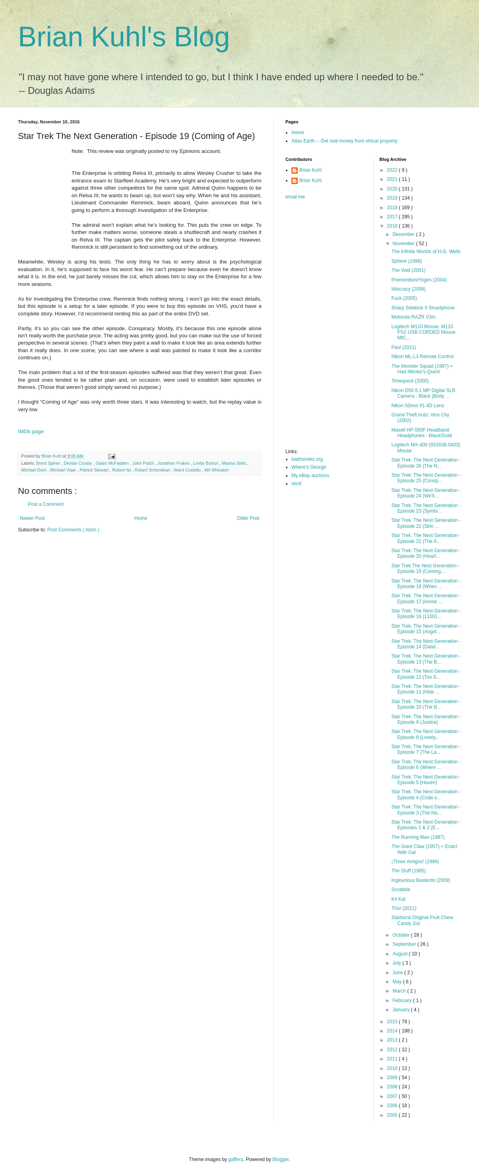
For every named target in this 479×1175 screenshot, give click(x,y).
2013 (393, 1040)
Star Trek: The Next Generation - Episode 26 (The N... (426, 462)
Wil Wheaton (216, 470)
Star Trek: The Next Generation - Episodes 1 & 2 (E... (426, 824)
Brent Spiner (48, 463)
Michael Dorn (34, 470)
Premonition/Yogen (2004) (419, 280)
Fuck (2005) (404, 298)
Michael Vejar (63, 470)
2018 (393, 207)
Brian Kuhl (310, 170)
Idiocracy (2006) (408, 289)
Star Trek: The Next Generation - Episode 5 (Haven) (426, 779)
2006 (393, 1105)
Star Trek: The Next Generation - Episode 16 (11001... (426, 613)
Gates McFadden (113, 463)
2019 (393, 198)
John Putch (143, 463)
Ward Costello (188, 470)
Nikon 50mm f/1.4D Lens (417, 405)
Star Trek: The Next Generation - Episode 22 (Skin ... (426, 523)
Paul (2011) (403, 347)
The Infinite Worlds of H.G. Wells (426, 251)
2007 (393, 1096)
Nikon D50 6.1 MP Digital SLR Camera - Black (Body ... (423, 393)
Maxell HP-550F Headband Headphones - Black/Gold (421, 432)
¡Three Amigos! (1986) (415, 861)
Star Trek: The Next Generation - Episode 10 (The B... (426, 704)
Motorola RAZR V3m (413, 317)
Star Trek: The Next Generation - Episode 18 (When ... (426, 583)
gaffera (235, 1159)
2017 (393, 217)
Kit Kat (398, 899)
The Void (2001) (408, 270)
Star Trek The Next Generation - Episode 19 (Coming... (425, 568)
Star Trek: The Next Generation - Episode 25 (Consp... (426, 477)
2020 (393, 189)
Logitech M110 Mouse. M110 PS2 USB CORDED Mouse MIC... (423, 332)
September (404, 944)
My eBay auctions (310, 475)
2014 (393, 1031)
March (399, 991)
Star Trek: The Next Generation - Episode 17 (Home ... (426, 598)
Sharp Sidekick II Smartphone (423, 308)
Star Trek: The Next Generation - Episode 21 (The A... (426, 538)
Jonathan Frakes (174, 463)
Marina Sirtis (234, 463)
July (397, 963)
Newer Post (32, 518)
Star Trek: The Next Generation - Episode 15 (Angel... (426, 628)
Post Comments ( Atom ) (73, 530)
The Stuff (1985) (408, 871)
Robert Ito (122, 470)
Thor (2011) (403, 908)
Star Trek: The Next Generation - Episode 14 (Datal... (426, 644)
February (402, 1000)
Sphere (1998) (406, 261)
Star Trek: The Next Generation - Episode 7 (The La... (426, 749)
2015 (393, 1021)
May (397, 982)
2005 (393, 1115)
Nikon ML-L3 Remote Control (422, 356)
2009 (393, 1077)
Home (141, 518)
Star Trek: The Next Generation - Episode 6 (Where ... (426, 764)
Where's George (308, 467)
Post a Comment (45, 504)
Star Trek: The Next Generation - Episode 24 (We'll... (426, 493)
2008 (393, 1087)
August (400, 954)
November (404, 243)
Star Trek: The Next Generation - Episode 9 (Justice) (426, 719)
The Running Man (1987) (417, 837)
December (404, 234)
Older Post (248, 518)
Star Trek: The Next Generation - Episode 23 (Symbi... (426, 508)
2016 (393, 226)
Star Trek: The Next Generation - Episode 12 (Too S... (426, 674)
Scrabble (400, 889)
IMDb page (31, 431)
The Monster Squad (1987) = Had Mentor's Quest (422, 368)
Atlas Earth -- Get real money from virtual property (344, 141)
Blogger (281, 1159)
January (401, 1010)
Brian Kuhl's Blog (124, 36)
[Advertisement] (317, 326)
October (401, 935)
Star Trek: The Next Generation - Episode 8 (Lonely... (426, 734)
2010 (393, 1068)
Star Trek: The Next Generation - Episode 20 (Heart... (426, 553)
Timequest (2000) (410, 381)
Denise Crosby (78, 463)
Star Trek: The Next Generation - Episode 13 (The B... (426, 658)
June (398, 972)
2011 (393, 1059)
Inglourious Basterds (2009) (420, 880)
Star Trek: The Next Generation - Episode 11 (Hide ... (426, 689)
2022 (393, 170)
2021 (393, 179)
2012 (393, 1049)
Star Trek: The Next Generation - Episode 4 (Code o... (426, 794)
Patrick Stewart (94, 470)
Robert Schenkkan (153, 470)
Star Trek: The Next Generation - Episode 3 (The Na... (426, 809)
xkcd (296, 483)
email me (295, 197)
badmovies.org (307, 459)
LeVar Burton (206, 463)
